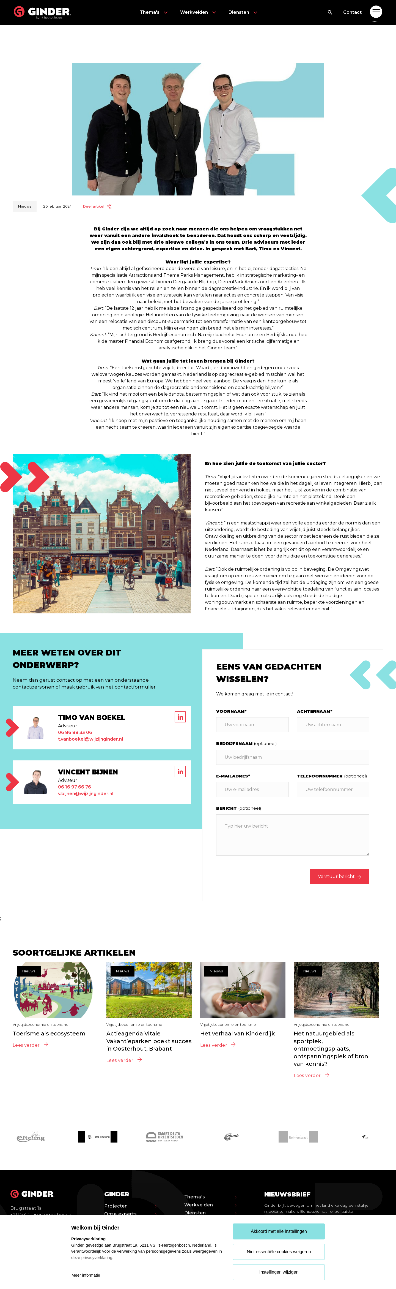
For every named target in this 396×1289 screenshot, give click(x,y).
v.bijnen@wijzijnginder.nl (85, 793)
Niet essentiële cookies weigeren (279, 1251)
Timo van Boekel (91, 718)
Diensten (244, 12)
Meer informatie (86, 1275)
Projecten (130, 1206)
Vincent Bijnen (88, 772)
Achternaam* (314, 711)
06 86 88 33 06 (75, 732)
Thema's (154, 12)
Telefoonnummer (332, 776)
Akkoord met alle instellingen (279, 1231)
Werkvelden (199, 12)
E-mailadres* (233, 776)
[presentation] (258, 876)
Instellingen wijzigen (278, 1272)
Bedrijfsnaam (246, 743)
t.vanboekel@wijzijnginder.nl (90, 739)
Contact (352, 12)
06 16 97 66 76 (74, 787)
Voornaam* (231, 711)
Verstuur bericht (339, 876)
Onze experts (130, 1214)
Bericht (238, 808)
